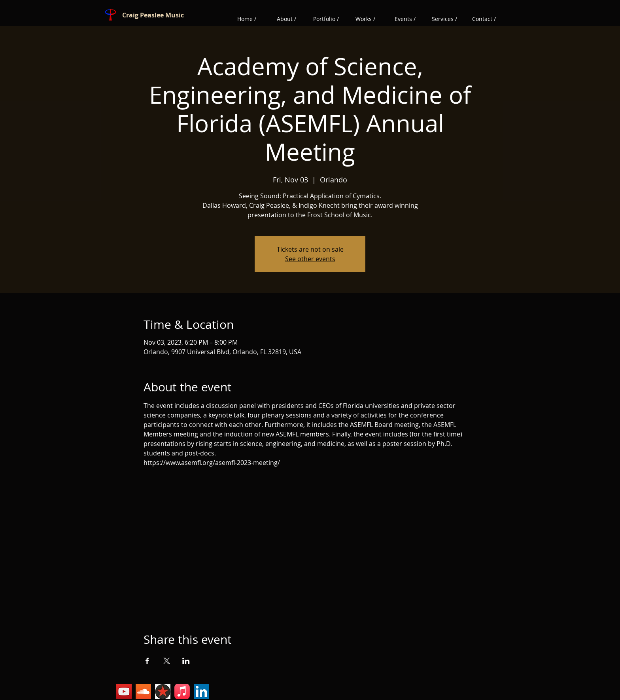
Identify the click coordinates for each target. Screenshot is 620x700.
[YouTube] (124, 691)
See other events (310, 258)
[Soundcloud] (143, 691)
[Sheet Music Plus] (182, 691)
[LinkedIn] (201, 691)
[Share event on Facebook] (147, 661)
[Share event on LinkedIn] (186, 661)
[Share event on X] (166, 661)
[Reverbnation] (162, 691)
